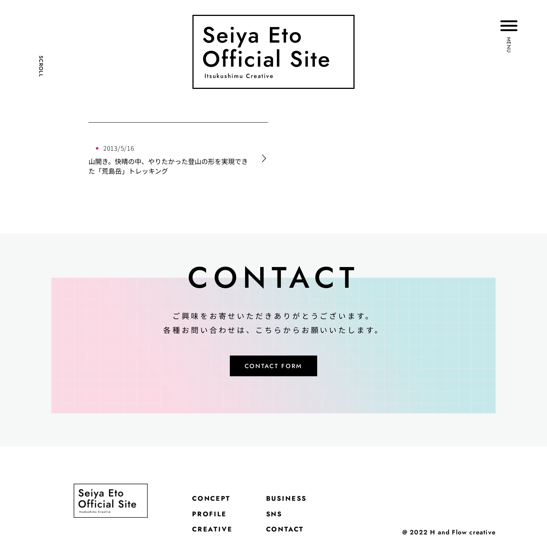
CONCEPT (216, 503)
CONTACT (299, 540)
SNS (286, 522)
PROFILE (214, 522)
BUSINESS (302, 503)
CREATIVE (217, 540)
